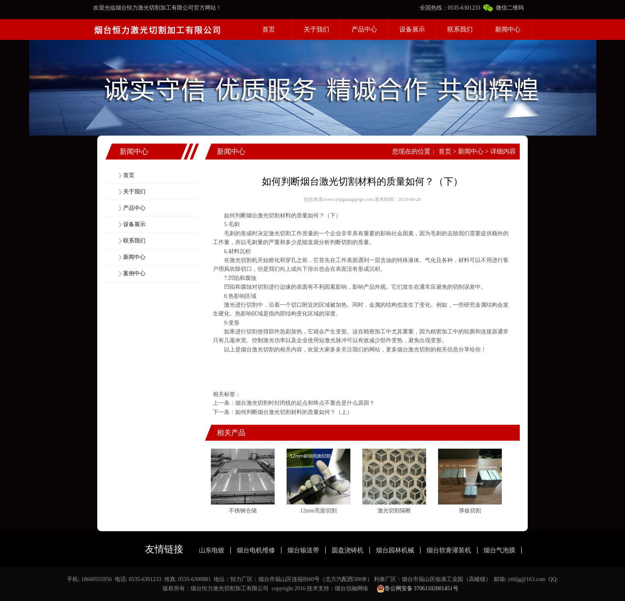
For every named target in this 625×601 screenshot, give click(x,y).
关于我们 (316, 29)
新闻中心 (508, 29)
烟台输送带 (303, 550)
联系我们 (460, 29)
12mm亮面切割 (318, 511)
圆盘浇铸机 (348, 550)
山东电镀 (211, 550)
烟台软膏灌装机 (448, 550)
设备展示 (412, 29)
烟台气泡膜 (499, 550)
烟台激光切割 (263, 216)
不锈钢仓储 (243, 511)
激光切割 (280, 233)
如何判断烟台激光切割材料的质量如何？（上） (293, 412)
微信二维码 (503, 8)
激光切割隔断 (394, 511)
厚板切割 (470, 511)
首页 (268, 29)
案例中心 (134, 273)
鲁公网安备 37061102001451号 (417, 589)
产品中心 (364, 29)
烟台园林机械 (395, 550)
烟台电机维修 (256, 550)
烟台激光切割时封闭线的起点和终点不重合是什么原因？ (305, 403)
